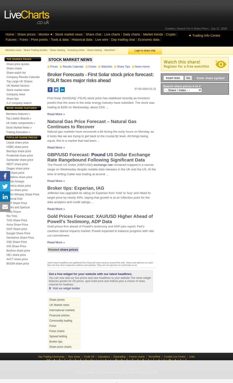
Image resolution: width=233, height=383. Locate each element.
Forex (24, 39)
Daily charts (131, 34)
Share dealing (57, 50)
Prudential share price (20, 155)
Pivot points (39, 39)
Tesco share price (17, 190)
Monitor (44, 34)
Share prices (26, 34)
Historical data (82, 39)
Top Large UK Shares (20, 81)
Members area (13, 50)
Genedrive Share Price (20, 237)
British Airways (15, 181)
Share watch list (16, 72)
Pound (98, 154)
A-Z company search (19, 103)
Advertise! (109, 50)
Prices (53, 66)
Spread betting (58, 336)
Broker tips (55, 341)
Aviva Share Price (17, 224)
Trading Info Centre (204, 35)
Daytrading (119, 356)
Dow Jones (74, 356)
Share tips (13, 98)
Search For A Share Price (192, 28)
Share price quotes (18, 64)
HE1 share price (16, 255)
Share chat (93, 34)
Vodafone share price (19, 177)
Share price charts (60, 346)
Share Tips (122, 66)
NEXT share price (17, 164)
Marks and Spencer (18, 207)
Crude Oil (89, 356)
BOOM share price (18, 263)
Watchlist (105, 66)
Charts (91, 66)
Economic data (148, 39)
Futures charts (137, 356)
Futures (11, 39)
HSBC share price (17, 147)
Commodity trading (60, 320)
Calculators (104, 356)
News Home (141, 66)
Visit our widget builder (66, 288)
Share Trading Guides (35, 50)
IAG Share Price (16, 246)
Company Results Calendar (23, 77)
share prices (69, 249)
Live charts (112, 34)
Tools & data (60, 39)
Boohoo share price (18, 250)
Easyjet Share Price (18, 233)
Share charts (14, 68)
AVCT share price (17, 259)
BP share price (16, 172)
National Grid (14, 198)
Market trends (153, 34)
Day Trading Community (51, 356)
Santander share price (20, 159)
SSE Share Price (17, 242)
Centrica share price (19, 185)
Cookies (170, 28)
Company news (16, 94)
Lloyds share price (18, 142)
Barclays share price (19, 151)
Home (10, 34)
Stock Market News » (19, 127)
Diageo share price (18, 168)
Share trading (94, 50)
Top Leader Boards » (18, 118)
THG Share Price (17, 220)
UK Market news (59, 305)
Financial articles (59, 315)
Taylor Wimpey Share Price (23, 194)
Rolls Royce (14, 211)
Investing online (76, 50)
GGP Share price (17, 229)
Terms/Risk (154, 356)
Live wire (101, 39)
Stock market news (69, 34)
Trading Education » (18, 132)
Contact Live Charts (175, 356)
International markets (62, 310)
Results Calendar (72, 66)
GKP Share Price (17, 203)
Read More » (56, 114)
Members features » (18, 114)
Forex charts (57, 331)
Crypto (171, 34)
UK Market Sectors (18, 85)
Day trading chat (123, 39)
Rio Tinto (12, 216)
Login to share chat (145, 50)
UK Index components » (20, 123)
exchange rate (103, 164)
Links (192, 356)
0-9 (48, 359)
